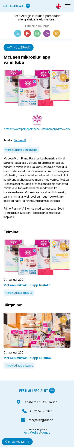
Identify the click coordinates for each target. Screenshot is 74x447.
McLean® (20, 140)
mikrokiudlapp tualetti (18, 292)
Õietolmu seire (17, 441)
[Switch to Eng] (58, 6)
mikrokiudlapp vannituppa (21, 150)
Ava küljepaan (18, 47)
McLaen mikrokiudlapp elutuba (27, 358)
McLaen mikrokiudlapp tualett (27, 285)
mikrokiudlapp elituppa (19, 365)
